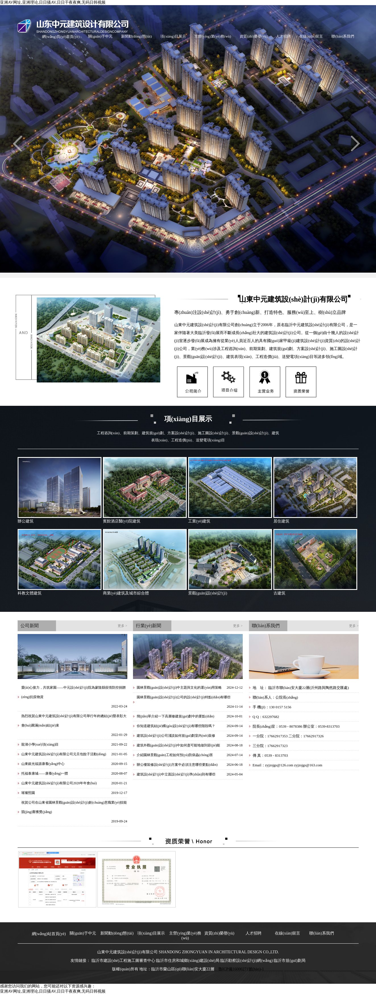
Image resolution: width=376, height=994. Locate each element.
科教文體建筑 (29, 593)
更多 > (122, 626)
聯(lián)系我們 (342, 36)
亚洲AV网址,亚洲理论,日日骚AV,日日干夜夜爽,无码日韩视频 (52, 2)
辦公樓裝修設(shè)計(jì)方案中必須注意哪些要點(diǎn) (177, 765)
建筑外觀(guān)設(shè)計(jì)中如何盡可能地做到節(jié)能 (178, 745)
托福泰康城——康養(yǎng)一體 (44, 773)
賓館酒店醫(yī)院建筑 (121, 521)
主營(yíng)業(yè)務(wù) (212, 36)
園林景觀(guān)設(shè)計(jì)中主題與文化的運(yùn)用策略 (179, 688)
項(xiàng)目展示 (173, 36)
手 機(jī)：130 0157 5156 (272, 707)
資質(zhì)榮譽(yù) (253, 36)
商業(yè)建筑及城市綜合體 (126, 593)
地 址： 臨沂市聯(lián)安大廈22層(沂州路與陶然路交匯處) (301, 688)
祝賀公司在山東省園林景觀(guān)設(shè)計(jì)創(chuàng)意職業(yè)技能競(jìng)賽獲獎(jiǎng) (74, 807)
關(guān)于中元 (100, 36)
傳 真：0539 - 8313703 (270, 755)
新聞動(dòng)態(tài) (136, 36)
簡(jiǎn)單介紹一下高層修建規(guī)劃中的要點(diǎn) (175, 716)
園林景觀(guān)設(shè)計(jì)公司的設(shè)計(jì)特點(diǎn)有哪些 (184, 697)
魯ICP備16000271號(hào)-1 (241, 969)
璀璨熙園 (28, 793)
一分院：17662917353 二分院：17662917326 (288, 736)
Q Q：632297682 (266, 717)
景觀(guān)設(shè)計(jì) (207, 593)
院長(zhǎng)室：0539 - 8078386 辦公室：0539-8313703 (296, 726)
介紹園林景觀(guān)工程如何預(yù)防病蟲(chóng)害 (175, 755)
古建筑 (279, 593)
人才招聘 (283, 36)
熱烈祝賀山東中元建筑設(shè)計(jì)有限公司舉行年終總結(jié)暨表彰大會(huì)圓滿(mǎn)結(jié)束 (74, 720)
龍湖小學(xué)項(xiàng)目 (40, 744)
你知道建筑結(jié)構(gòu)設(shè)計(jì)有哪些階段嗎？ (176, 726)
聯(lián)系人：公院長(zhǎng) (275, 697)
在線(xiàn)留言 (311, 36)
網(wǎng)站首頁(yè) (49, 934)
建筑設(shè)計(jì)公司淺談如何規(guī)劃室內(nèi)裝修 (176, 736)
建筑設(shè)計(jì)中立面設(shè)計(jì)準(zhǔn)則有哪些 (176, 774)
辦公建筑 (26, 521)
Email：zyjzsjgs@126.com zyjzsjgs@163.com (287, 765)
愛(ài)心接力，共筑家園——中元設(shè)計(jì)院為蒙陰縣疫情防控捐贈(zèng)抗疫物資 (73, 692)
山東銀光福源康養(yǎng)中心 (43, 764)
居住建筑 (281, 521)
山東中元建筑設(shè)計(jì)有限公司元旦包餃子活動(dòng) (63, 754)
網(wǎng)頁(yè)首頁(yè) (61, 36)
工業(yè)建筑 (199, 521)
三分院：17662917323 (270, 746)
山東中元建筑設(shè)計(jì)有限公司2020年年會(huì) (59, 783)
